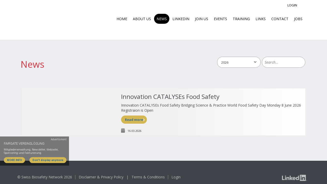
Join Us (201, 18)
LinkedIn (180, 18)
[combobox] (238, 62)
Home (121, 18)
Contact (279, 18)
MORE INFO (14, 160)
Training (241, 18)
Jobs (298, 18)
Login (292, 5)
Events (220, 18)
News (162, 18)
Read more (134, 119)
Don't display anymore (47, 160)
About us (142, 18)
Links (260, 18)
